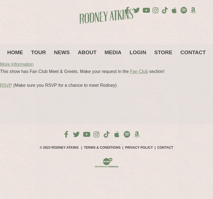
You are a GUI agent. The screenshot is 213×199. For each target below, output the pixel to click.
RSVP (6, 85)
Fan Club (139, 71)
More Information (17, 64)
